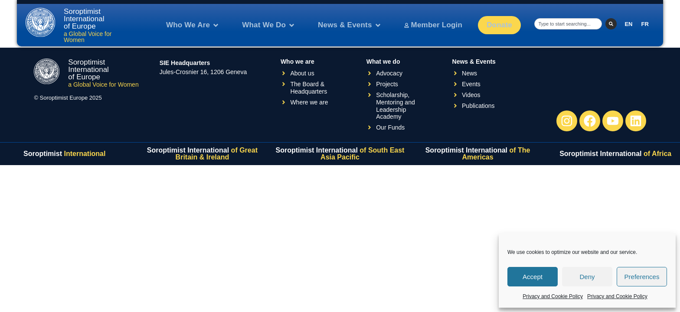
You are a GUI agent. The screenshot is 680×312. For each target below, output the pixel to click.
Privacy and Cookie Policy (553, 296)
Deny (587, 276)
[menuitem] (628, 24)
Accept (533, 276)
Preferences (642, 276)
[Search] (611, 23)
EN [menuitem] (628, 24)
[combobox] (568, 23)
